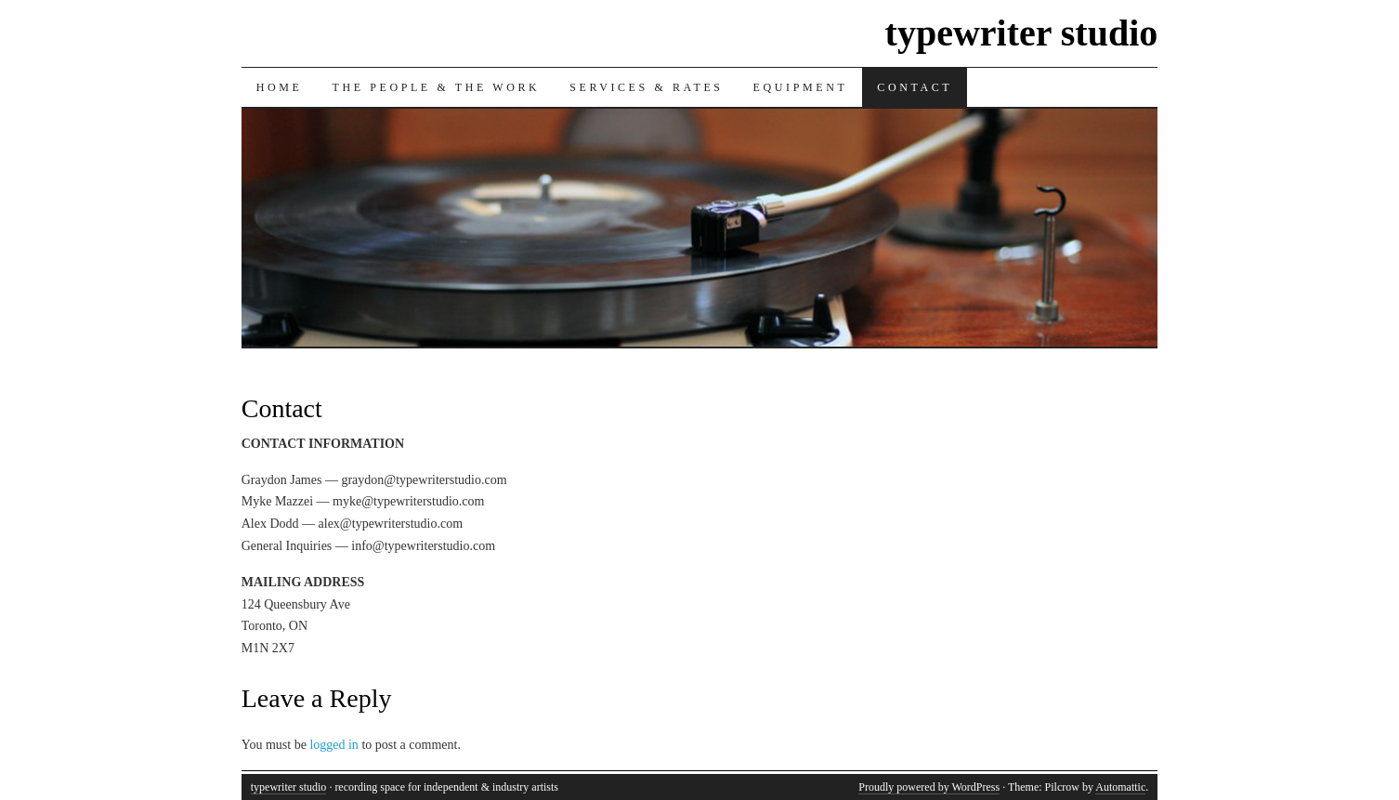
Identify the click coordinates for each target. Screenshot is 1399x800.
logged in (334, 745)
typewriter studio (1021, 33)
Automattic (1120, 786)
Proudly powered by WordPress (929, 786)
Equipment (800, 87)
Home (279, 87)
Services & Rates (646, 87)
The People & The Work (436, 87)
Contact (914, 87)
